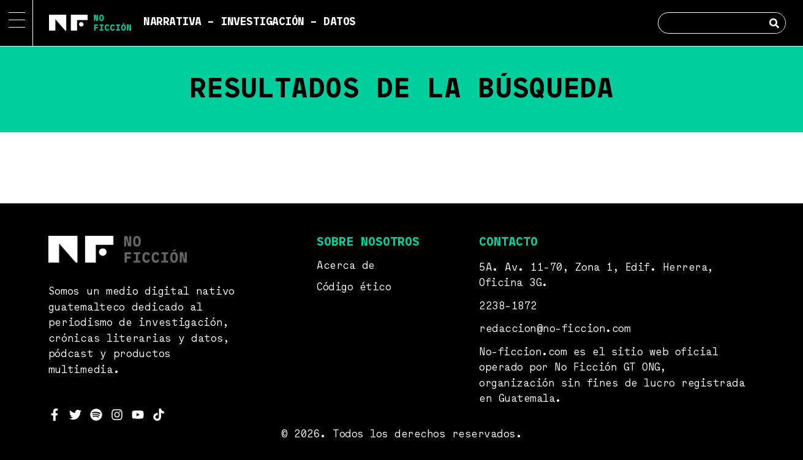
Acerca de (346, 266)
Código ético (354, 287)
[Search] (774, 23)
